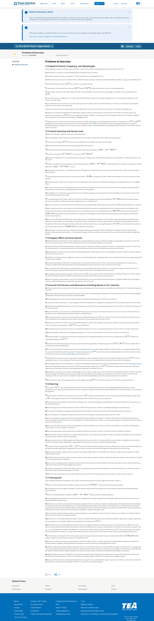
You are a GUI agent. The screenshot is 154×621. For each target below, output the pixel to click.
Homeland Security (63, 614)
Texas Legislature (62, 611)
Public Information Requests (41, 614)
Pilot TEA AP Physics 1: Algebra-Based (34, 46)
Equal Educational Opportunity (92, 611)
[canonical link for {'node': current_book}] (122, 46)
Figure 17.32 (135, 364)
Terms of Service (20, 617)
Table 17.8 (97, 506)
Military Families (87, 604)
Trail (82, 601)
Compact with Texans (39, 601)
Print (50, 574)
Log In (117, 3)
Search (100, 3)
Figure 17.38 (63, 418)
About (16, 601)
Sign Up (124, 3)
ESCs (57, 604)
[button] (139, 3)
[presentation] (68, 84)
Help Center (18, 604)
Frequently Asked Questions (66, 601)
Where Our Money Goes (90, 608)
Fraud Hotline (36, 608)
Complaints (35, 611)
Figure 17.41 (86, 349)
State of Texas (61, 608)
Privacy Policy (19, 614)
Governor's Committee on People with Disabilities (99, 614)
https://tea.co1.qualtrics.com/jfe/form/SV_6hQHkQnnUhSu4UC (48, 36)
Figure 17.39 (74, 354)
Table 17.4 (127, 80)
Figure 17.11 (95, 121)
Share (59, 574)
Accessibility (18, 611)
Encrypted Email (36, 604)
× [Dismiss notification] (129, 12)
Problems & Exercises (21, 64)
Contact (17, 608)
